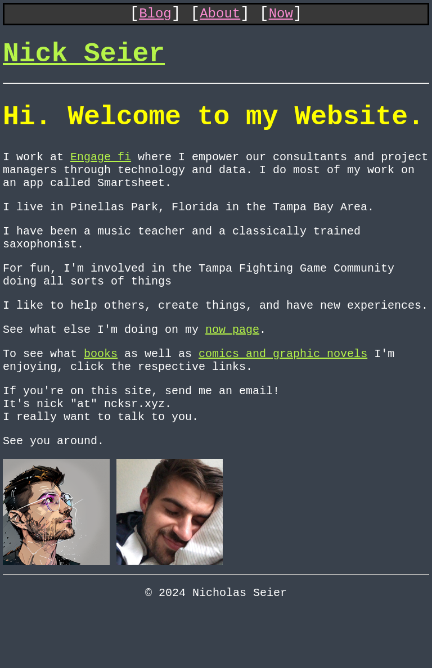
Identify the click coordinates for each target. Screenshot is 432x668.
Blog (155, 16)
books (101, 393)
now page (232, 367)
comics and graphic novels (283, 393)
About (220, 16)
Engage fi (100, 174)
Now (281, 16)
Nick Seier (84, 61)
